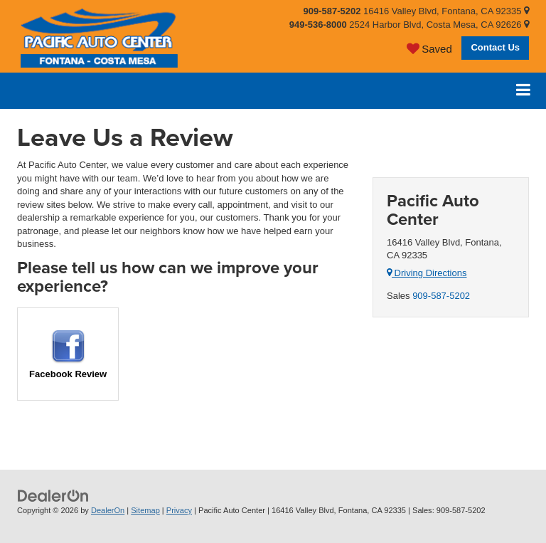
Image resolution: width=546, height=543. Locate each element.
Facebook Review (68, 354)
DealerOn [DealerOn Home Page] (107, 510)
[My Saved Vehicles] (429, 48)
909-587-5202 (441, 295)
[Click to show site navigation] (523, 91)
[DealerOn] (53, 495)
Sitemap (145, 510)
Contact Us (495, 47)
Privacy (179, 510)
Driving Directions (426, 273)
